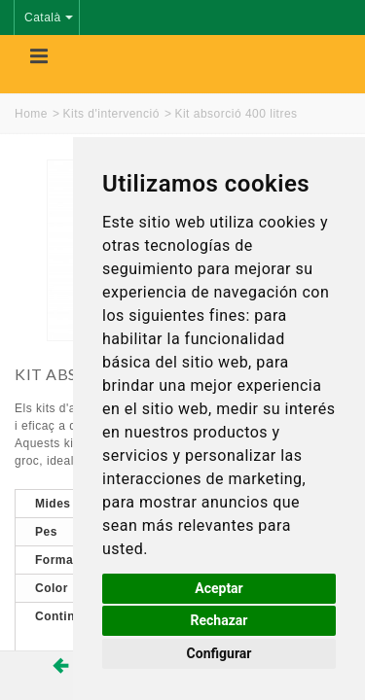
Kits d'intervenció (111, 114)
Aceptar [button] (219, 588)
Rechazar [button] (219, 620)
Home (31, 114)
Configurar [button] (219, 653)
